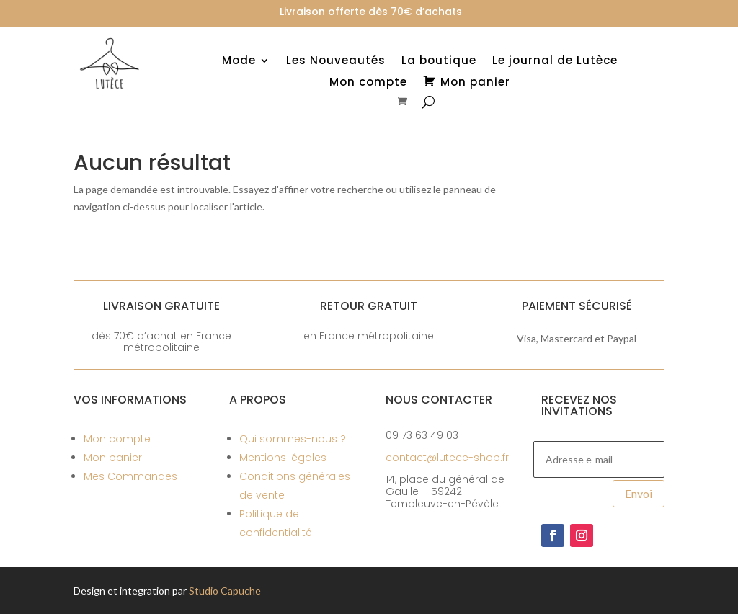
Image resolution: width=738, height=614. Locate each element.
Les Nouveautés (336, 61)
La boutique (438, 61)
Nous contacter (439, 399)
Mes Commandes (130, 476)
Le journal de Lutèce (555, 61)
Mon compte (368, 83)
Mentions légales (282, 457)
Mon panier (113, 457)
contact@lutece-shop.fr (447, 457)
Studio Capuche (225, 590)
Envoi (638, 493)
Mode (239, 61)
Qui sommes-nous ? (292, 439)
